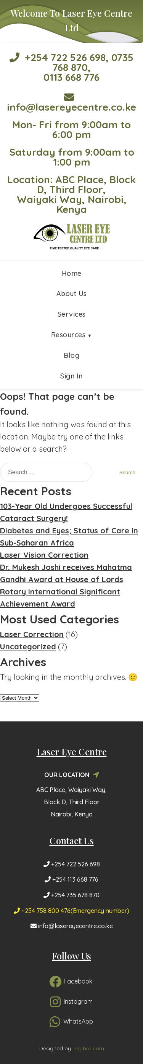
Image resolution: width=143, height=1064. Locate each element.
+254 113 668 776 (71, 879)
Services (72, 314)
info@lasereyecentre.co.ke (71, 102)
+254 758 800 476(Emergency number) (71, 910)
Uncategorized (28, 646)
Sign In (71, 376)
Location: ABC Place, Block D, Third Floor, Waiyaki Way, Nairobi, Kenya (71, 194)
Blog (71, 355)
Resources (68, 334)
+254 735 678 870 (71, 895)
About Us (71, 293)
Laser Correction (32, 634)
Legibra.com (88, 1048)
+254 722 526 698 (58, 57)
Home (72, 273)
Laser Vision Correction (44, 555)
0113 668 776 (71, 77)
